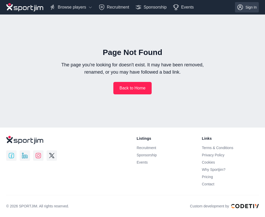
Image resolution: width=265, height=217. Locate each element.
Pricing (207, 177)
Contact (208, 184)
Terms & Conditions (217, 148)
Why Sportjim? (213, 169)
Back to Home (132, 88)
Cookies (208, 162)
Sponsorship (147, 155)
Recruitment (146, 148)
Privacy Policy (213, 155)
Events (142, 162)
